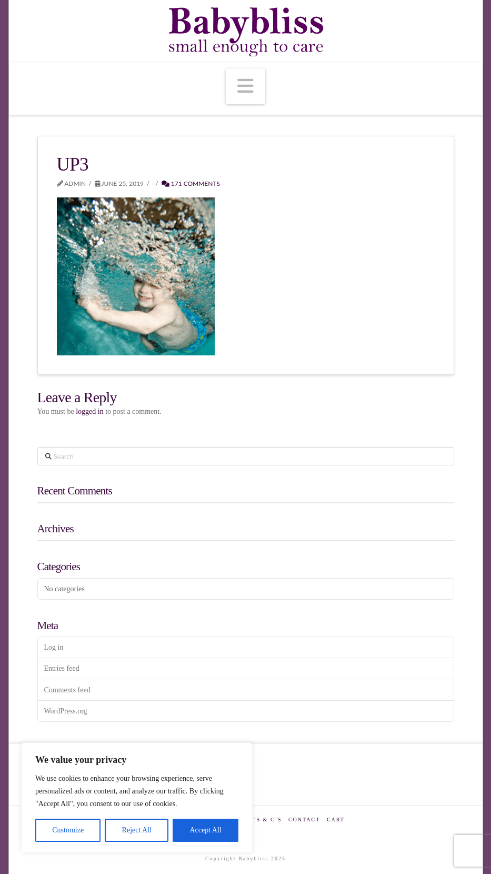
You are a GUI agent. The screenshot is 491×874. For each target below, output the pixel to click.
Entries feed (61, 668)
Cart (336, 819)
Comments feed (67, 690)
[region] (137, 797)
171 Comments (191, 183)
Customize (68, 830)
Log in (53, 647)
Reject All (137, 830)
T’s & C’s (265, 819)
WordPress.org (65, 711)
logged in (90, 411)
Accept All (205, 830)
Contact (304, 819)
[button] (245, 86)
